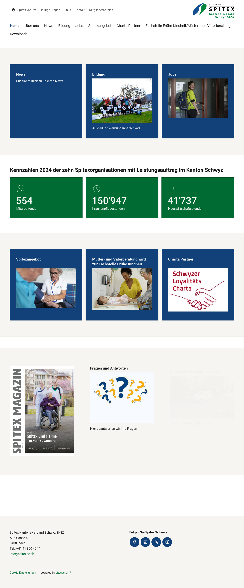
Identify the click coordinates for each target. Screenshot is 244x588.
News (48, 26)
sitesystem (63, 572)
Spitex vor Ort (26, 10)
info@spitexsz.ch (22, 554)
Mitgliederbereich (101, 10)
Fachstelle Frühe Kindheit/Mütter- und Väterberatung (188, 26)
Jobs (79, 26)
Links (67, 10)
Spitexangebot (99, 26)
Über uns (32, 26)
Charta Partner (128, 26)
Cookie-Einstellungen (23, 572)
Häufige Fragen (50, 10)
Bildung (64, 26)
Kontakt (80, 10)
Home (14, 26)
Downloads (18, 34)
